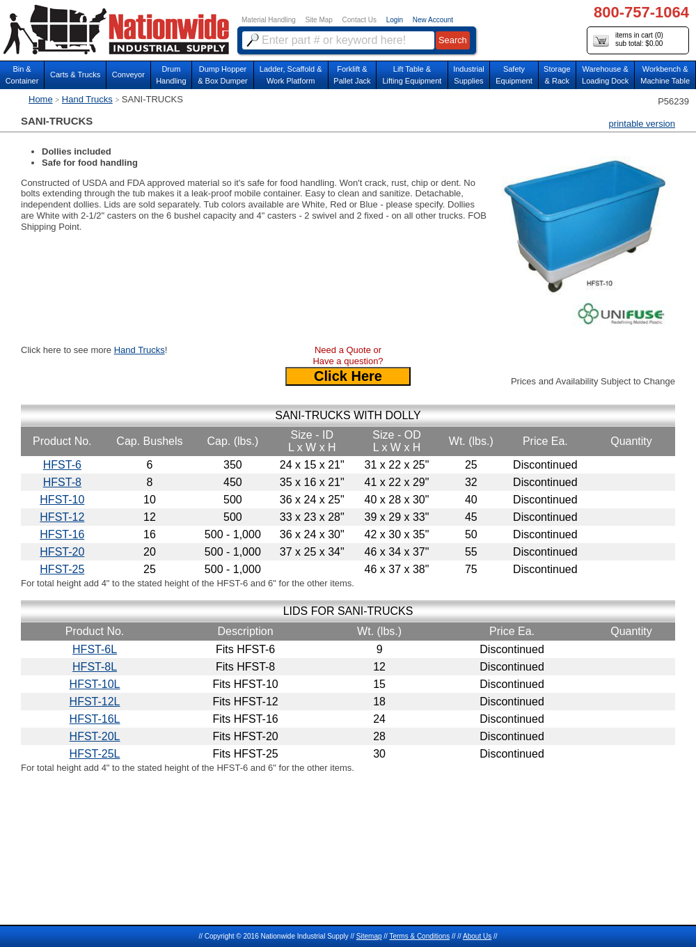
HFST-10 (62, 500)
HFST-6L (94, 649)
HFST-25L (95, 754)
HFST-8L (94, 667)
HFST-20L (95, 736)
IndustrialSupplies (468, 75)
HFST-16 (62, 534)
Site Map (318, 20)
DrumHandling (171, 75)
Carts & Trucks (75, 74)
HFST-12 (62, 517)
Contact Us (359, 20)
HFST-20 (62, 552)
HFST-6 (62, 465)
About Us (477, 936)
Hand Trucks (87, 99)
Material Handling (269, 20)
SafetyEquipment (514, 75)
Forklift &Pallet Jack (351, 75)
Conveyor (128, 74)
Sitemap (369, 936)
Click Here (348, 376)
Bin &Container (22, 75)
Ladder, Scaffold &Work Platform (291, 75)
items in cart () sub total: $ (628, 40)
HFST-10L (95, 684)
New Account (433, 20)
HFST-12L (95, 701)
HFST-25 (62, 569)
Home (41, 99)
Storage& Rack (557, 75)
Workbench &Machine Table (665, 75)
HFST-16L (95, 719)
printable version (642, 123)
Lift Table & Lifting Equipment (411, 75)
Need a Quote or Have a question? (348, 355)
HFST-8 (62, 482)
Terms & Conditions (419, 936)
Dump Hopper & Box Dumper (223, 75)
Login (394, 20)
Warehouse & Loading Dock (605, 75)
